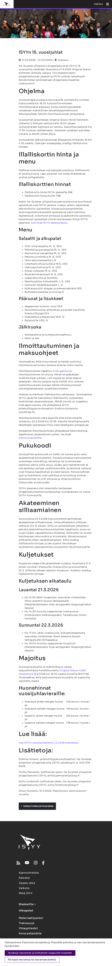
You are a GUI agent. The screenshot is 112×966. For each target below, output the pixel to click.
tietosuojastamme (30, 437)
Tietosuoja (26, 923)
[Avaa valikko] (106, 4)
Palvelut (24, 877)
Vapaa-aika (27, 883)
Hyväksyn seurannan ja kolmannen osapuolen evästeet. (40, 952)
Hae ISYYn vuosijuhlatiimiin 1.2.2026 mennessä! (49, 742)
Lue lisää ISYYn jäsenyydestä (49, 222)
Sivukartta (27, 904)
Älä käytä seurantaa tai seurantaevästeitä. (32, 959)
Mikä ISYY (26, 893)
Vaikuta (24, 888)
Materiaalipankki (31, 918)
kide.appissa (61, 371)
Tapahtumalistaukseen (37, 806)
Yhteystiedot (28, 928)
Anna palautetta (30, 933)
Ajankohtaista (29, 872)
